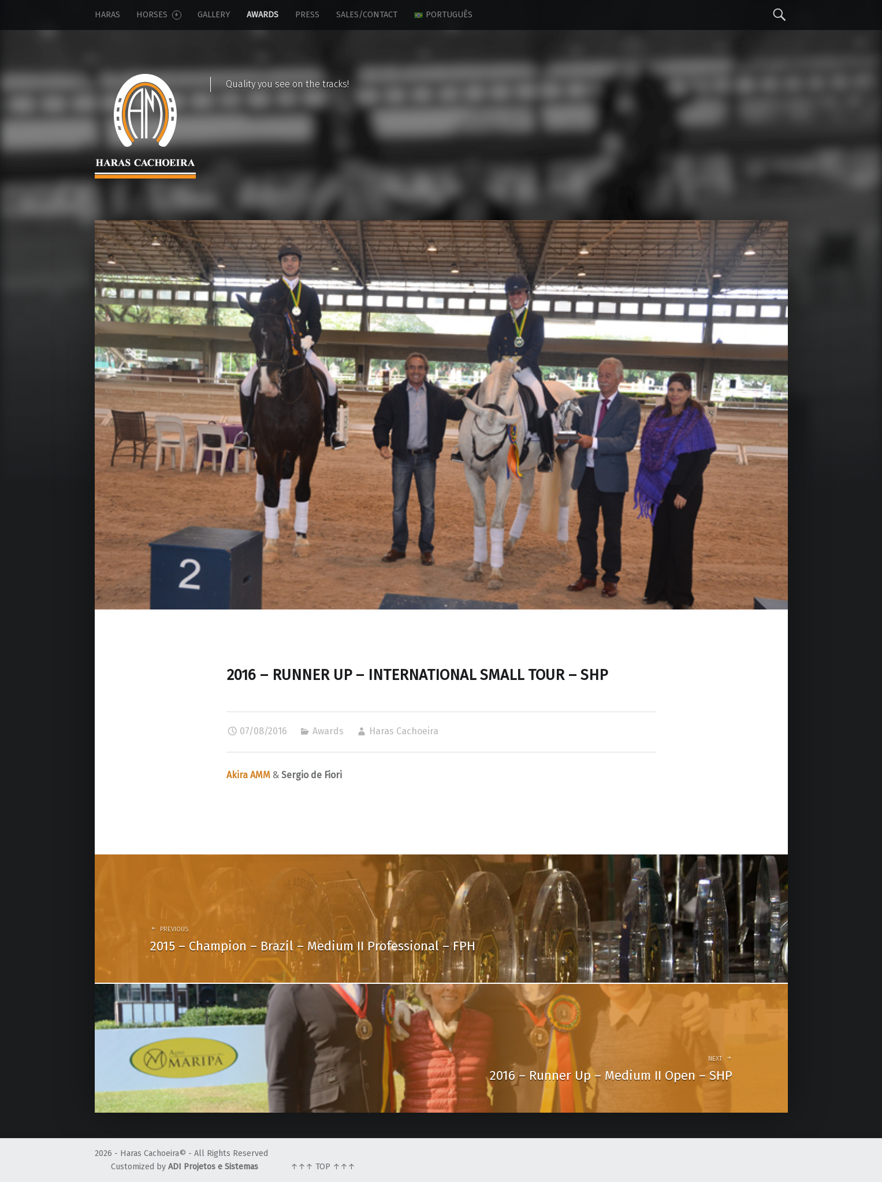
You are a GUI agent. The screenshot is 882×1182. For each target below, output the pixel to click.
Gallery (214, 15)
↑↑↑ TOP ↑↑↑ (323, 1167)
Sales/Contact (366, 15)
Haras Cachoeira (403, 731)
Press (307, 15)
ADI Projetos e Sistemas (213, 1167)
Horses (158, 15)
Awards (262, 15)
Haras (107, 15)
